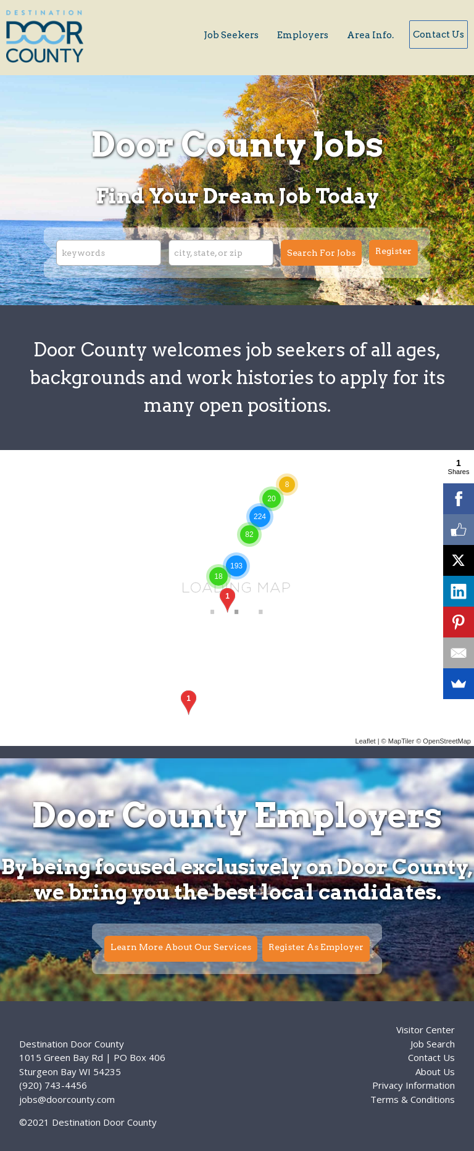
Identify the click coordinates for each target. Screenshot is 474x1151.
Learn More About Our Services (180, 947)
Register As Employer (316, 947)
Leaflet (366, 741)
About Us (435, 1071)
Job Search (432, 1044)
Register (393, 251)
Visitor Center (425, 1029)
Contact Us (438, 34)
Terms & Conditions (412, 1099)
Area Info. (370, 35)
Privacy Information (413, 1085)
